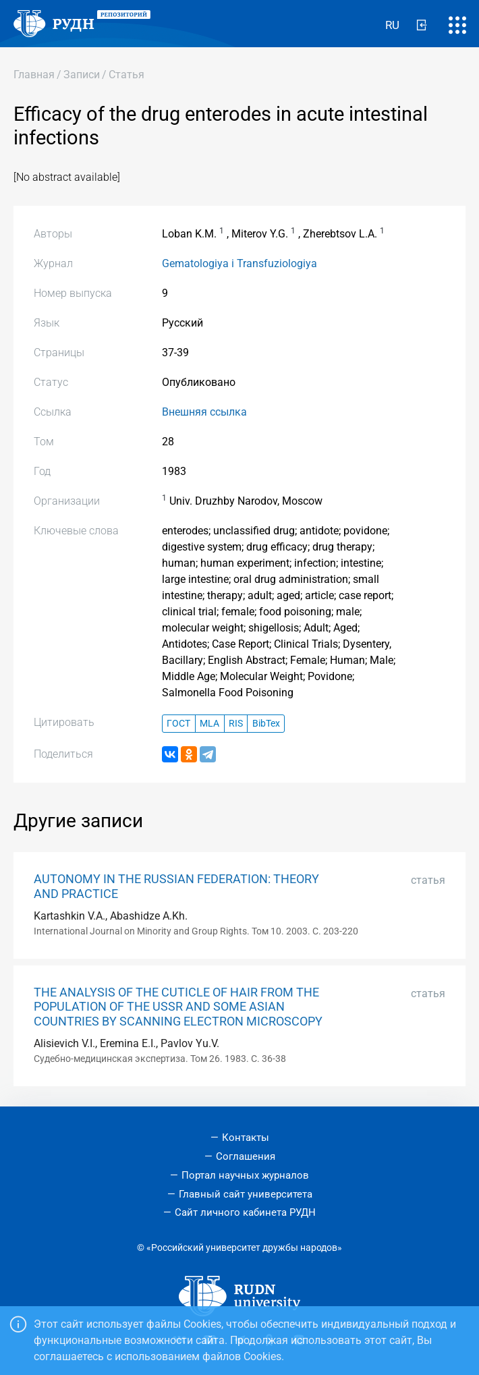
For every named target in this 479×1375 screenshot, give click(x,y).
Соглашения (245, 1156)
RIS (236, 723)
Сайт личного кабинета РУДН (245, 1212)
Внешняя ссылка (204, 411)
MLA (209, 723)
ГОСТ (178, 723)
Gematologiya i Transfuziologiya (239, 263)
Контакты (245, 1137)
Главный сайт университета (245, 1194)
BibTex (266, 723)
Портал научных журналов (245, 1175)
